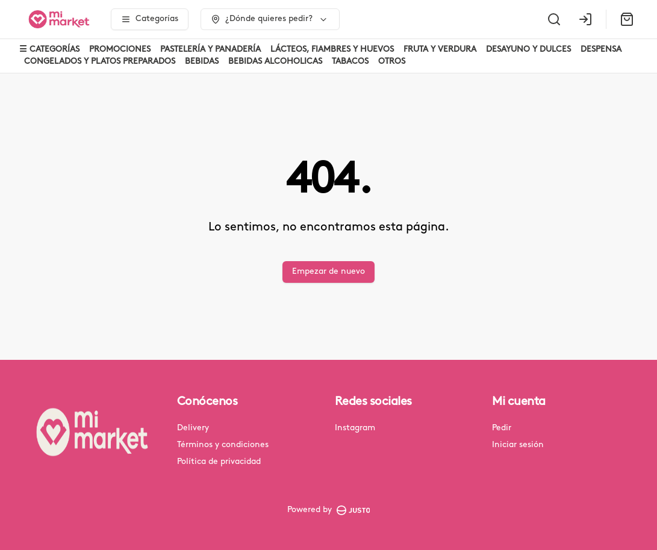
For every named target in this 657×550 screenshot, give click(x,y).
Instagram (355, 428)
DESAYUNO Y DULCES (528, 49)
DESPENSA (601, 49)
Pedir (501, 428)
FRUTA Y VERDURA (439, 49)
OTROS (391, 61)
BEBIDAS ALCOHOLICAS (275, 61)
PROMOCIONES (120, 49)
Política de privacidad (219, 461)
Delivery (193, 428)
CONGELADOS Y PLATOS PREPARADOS (99, 61)
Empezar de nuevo (328, 271)
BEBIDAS (202, 61)
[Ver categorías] (149, 19)
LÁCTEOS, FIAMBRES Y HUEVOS (332, 49)
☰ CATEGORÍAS (49, 49)
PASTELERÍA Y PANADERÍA (210, 49)
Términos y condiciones (223, 445)
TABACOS (350, 61)
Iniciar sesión (518, 445)
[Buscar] (554, 19)
